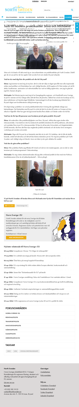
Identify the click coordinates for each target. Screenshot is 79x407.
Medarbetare (45, 372)
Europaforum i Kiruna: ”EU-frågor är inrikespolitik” (26, 251)
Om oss (21, 17)
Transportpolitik (12, 321)
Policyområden (11, 17)
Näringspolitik (11, 330)
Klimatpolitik (11, 334)
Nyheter (68, 17)
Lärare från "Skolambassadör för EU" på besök (25, 272)
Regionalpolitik (12, 317)
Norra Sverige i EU (22, 206)
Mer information (16, 237)
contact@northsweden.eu (12, 391)
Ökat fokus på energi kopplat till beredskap (24, 260)
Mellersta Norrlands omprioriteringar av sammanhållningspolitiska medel (34, 289)
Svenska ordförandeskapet (29, 351)
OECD (8, 351)
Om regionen (30, 17)
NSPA (15, 351)
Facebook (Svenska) (48, 389)
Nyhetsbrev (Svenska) (48, 385)
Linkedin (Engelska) (47, 395)
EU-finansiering (52, 17)
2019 (17, 22)
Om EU (61, 17)
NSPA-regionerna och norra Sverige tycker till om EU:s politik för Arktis (33, 301)
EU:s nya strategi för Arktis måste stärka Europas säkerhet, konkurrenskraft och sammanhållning (35, 266)
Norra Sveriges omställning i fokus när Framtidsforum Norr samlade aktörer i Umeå (37, 277)
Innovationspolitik (13, 326)
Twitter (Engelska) (47, 392)
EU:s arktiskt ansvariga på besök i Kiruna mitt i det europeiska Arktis (32, 256)
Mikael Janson (22, 233)
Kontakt (71, 1)
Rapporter (40, 17)
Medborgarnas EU (13, 338)
